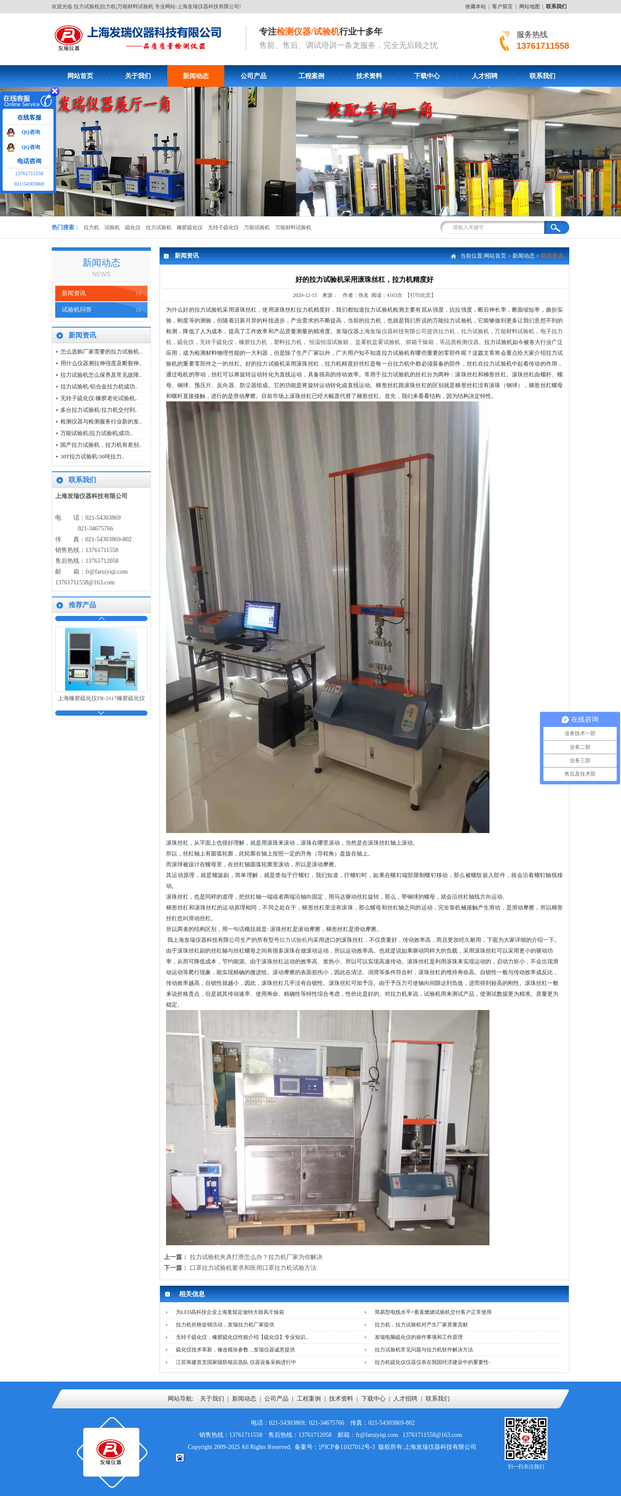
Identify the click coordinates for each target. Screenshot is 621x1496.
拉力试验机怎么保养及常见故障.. (101, 375)
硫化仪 (133, 227)
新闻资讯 (74, 293)
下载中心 (427, 76)
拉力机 (91, 227)
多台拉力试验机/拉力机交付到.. (99, 410)
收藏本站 (475, 6)
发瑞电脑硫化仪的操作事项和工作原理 (419, 1337)
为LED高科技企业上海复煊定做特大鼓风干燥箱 (230, 1312)
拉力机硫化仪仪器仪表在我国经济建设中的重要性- (432, 1362)
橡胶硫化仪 (190, 227)
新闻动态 (196, 76)
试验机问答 (77, 309)
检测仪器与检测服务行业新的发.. (101, 421)
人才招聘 (485, 76)
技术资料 (369, 76)
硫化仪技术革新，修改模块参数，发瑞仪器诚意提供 (235, 1350)
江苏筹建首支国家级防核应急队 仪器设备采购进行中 (236, 1362)
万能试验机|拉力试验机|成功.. (96, 433)
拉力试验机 (159, 227)
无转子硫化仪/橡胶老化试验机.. (99, 398)
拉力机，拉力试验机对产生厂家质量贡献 (421, 1325)
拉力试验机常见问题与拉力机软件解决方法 (424, 1350)
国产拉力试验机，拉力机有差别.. (101, 445)
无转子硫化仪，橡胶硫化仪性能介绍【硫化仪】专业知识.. (242, 1337)
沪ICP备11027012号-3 (347, 1447)
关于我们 (138, 76)
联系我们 (542, 76)
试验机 (112, 227)
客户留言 (502, 6)
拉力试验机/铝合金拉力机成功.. (99, 386)
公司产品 (254, 76)
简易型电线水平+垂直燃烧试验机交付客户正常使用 (433, 1312)
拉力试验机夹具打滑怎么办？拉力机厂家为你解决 (256, 1257)
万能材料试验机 (293, 227)
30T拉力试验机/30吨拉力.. (92, 456)
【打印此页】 (420, 295)
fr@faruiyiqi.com (106, 571)
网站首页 (80, 76)
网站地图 (529, 6)
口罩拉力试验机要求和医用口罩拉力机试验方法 (253, 1268)
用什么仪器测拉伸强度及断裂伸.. (101, 363)
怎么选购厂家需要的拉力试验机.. (101, 351)
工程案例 (311, 76)
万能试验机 (257, 227)
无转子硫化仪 (223, 227)
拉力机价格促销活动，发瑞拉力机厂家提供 (225, 1325)
